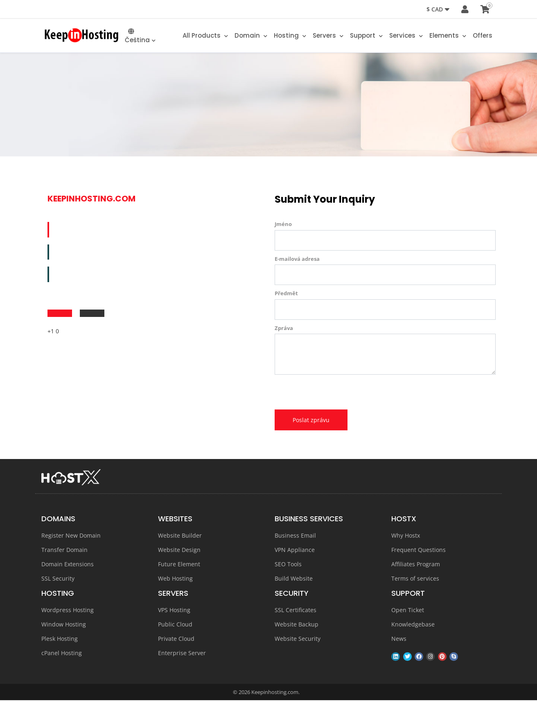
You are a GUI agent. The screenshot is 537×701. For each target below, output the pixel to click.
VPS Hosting (174, 610)
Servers (328, 36)
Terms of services (415, 579)
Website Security (297, 639)
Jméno (283, 224)
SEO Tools (288, 564)
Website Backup (296, 625)
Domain (251, 36)
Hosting (290, 36)
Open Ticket (407, 610)
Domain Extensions (67, 564)
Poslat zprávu (311, 420)
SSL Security (57, 579)
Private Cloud (176, 639)
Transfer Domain (64, 550)
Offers (482, 36)
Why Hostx (405, 536)
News (398, 639)
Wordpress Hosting (67, 610)
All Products (205, 36)
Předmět (286, 294)
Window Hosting (63, 625)
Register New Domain (71, 536)
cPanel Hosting (61, 653)
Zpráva (284, 328)
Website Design (179, 550)
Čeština (140, 37)
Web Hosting (175, 579)
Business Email (295, 536)
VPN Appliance (295, 550)
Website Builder (180, 536)
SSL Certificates (295, 610)
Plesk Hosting (59, 639)
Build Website (294, 579)
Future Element (179, 564)
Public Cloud (175, 625)
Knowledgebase (413, 625)
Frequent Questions (418, 550)
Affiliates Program (415, 564)
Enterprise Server (182, 653)
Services (406, 36)
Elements (447, 36)
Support (366, 36)
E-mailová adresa (297, 259)
